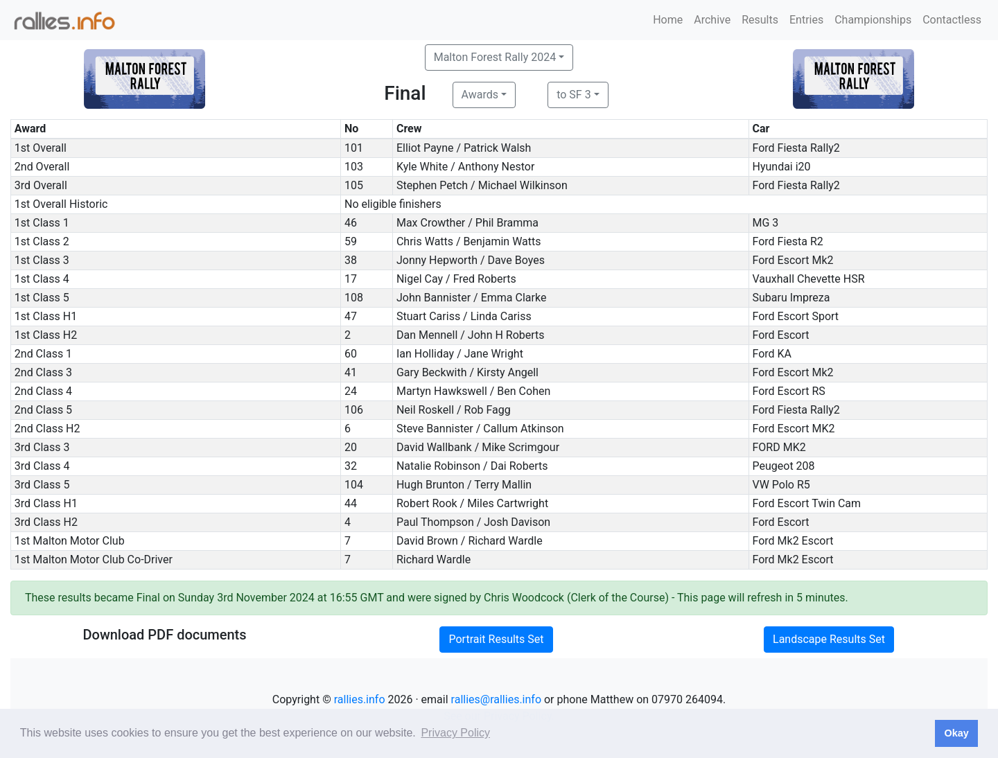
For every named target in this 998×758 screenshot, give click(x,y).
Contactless (951, 19)
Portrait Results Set (495, 639)
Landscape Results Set (829, 639)
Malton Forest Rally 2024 (495, 57)
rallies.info (359, 699)
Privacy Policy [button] (455, 733)
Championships (872, 19)
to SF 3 (573, 94)
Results (760, 19)
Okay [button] (956, 733)
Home (668, 19)
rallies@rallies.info (496, 699)
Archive (712, 19)
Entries (806, 19)
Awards (480, 94)
